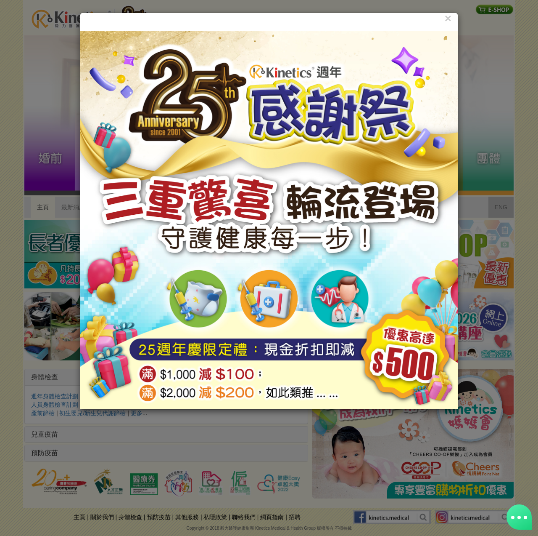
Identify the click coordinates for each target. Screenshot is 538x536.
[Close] (448, 18)
